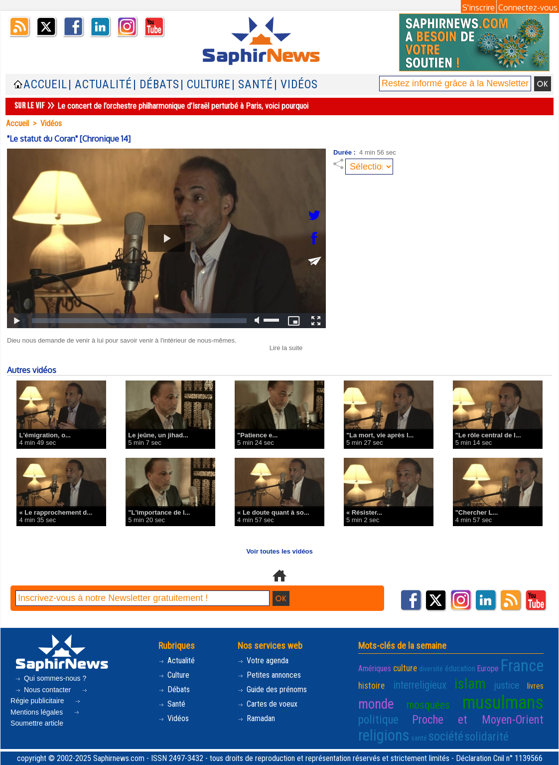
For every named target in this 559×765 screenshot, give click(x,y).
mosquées (428, 705)
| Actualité (100, 84)
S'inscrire (478, 7)
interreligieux (419, 685)
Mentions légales (46, 708)
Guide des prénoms (272, 689)
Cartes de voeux (267, 704)
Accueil (45, 84)
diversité (431, 669)
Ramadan (256, 718)
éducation (460, 668)
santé (419, 738)
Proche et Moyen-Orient (478, 720)
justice (506, 685)
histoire (371, 686)
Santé (171, 704)
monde (376, 704)
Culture (173, 675)
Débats (174, 689)
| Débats (156, 84)
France (522, 665)
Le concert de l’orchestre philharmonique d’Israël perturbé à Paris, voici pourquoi (182, 106)
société (445, 736)
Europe (488, 668)
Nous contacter (44, 690)
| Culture (205, 84)
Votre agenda (263, 660)
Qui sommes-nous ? (50, 678)
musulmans (503, 702)
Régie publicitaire (49, 697)
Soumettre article (45, 719)
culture (405, 668)
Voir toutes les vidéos (279, 551)
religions (384, 735)
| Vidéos (296, 84)
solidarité (487, 737)
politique (378, 720)
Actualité (176, 660)
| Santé (252, 84)
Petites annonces (269, 675)
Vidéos (51, 123)
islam (470, 683)
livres (535, 686)
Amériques (374, 668)
